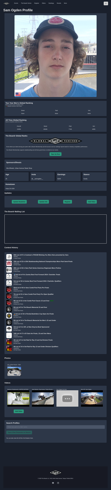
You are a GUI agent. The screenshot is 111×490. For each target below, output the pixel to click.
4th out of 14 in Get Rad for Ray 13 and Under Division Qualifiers (36, 346)
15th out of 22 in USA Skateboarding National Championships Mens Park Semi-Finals (43, 261)
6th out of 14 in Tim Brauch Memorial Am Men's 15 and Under (35, 320)
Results (59, 3)
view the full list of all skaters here (23, 438)
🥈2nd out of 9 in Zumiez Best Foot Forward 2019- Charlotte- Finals (37, 274)
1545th (19, 129)
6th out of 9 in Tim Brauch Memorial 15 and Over (30, 307)
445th (93, 129)
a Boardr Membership (36, 146)
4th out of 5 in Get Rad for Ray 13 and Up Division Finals (33, 340)
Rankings (51, 3)
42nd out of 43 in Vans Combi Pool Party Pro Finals (31, 287)
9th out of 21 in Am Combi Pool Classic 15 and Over (31, 301)
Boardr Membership (14, 150)
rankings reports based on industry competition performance (71, 146)
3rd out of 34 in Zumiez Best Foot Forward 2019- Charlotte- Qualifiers (37, 281)
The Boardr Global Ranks (16, 136)
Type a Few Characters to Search (19, 432)
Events (16, 3)
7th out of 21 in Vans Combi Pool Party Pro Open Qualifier (34, 294)
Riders (44, 3)
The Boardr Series (26, 3)
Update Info (43, 202)
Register (36, 3)
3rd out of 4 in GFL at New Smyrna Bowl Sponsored (31, 327)
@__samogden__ (37, 179)
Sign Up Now (55, 154)
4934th (45, 129)
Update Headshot (19, 202)
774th (70, 129)
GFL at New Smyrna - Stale (14, 364)
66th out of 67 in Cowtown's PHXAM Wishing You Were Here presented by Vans (41, 255)
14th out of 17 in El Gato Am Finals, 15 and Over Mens (32, 333)
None (22, 113)
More (65, 3)
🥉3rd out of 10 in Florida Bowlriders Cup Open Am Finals (34, 314)
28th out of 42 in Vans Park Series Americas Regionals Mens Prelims (37, 268)
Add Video (91, 202)
